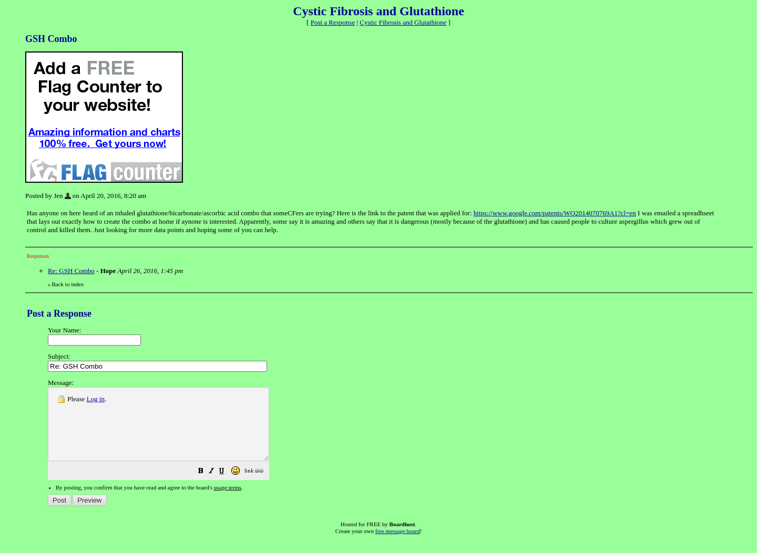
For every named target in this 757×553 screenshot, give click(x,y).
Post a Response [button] (333, 22)
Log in (96, 399)
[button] (227, 487)
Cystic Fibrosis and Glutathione (403, 22)
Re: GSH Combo (71, 271)
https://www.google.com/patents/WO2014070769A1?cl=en (555, 213)
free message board (397, 545)
